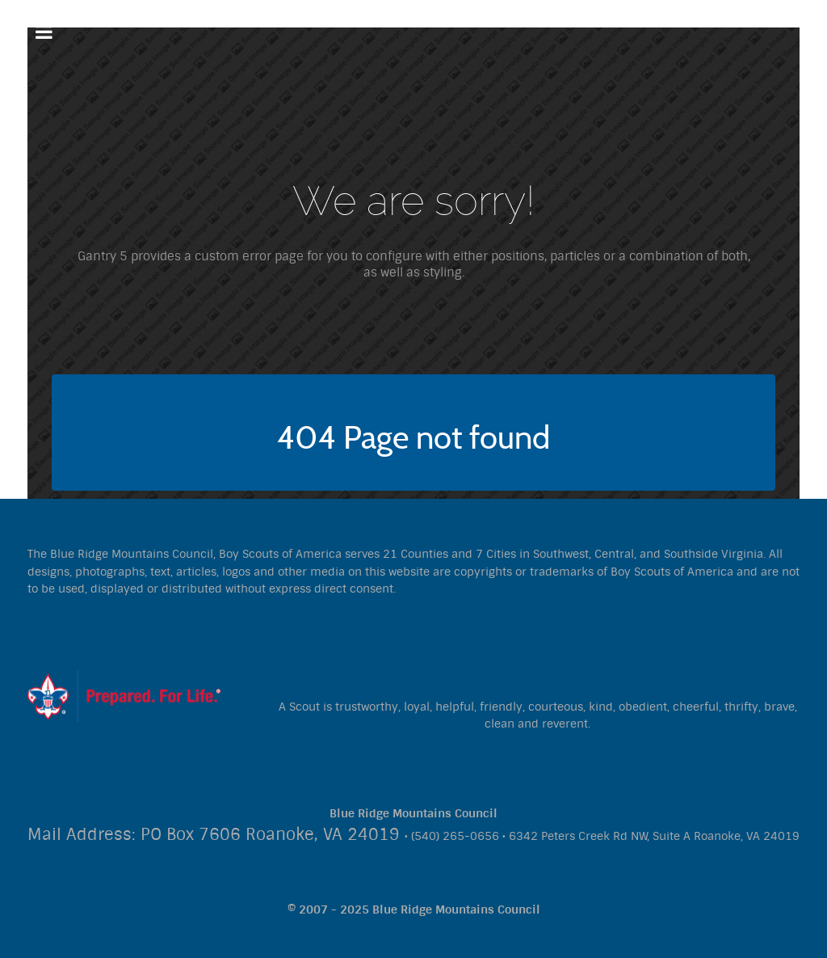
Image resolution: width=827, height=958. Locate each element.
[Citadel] (123, 695)
